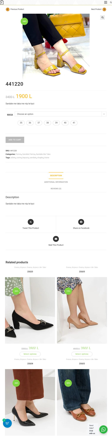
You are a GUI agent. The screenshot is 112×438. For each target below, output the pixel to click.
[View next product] (104, 9)
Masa (10, 115)
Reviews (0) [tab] (56, 189)
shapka (40, 157)
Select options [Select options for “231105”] (81, 354)
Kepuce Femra (26, 267)
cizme (19, 157)
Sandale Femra (28, 154)
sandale (33, 157)
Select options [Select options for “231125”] (30, 354)
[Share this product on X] (30, 224)
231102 (82, 363)
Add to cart (15, 140)
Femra (18, 154)
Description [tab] (56, 175)
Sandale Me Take (43, 154)
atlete (13, 157)
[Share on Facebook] (81, 224)
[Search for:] (110, 2)
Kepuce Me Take (39, 267)
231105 (82, 271)
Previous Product (17, 9)
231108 (30, 363)
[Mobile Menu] (106, 2)
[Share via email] (56, 241)
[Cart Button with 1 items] (7, 423)
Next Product (96, 9)
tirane (46, 157)
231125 (30, 271)
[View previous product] (8, 9)
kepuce (26, 157)
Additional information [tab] (56, 182)
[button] (102, 17)
